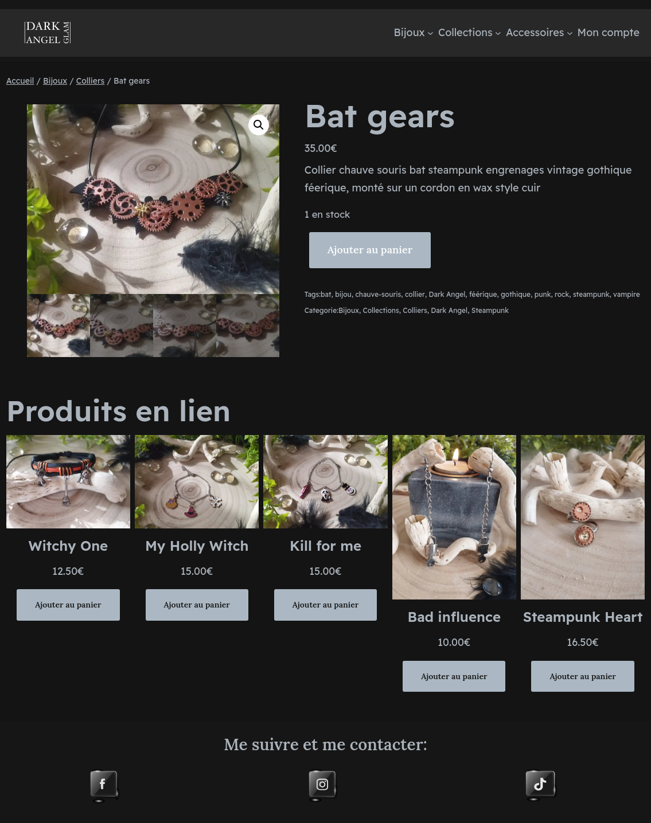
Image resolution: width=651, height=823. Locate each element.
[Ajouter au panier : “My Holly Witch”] (197, 604)
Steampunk (490, 310)
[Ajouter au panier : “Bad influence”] (454, 676)
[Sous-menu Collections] (498, 33)
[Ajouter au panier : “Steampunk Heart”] (582, 676)
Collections (381, 310)
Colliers (90, 81)
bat (326, 294)
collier (415, 294)
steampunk (591, 294)
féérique (483, 294)
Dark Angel (447, 294)
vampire (626, 294)
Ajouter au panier (370, 249)
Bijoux (55, 81)
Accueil (20, 81)
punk (543, 294)
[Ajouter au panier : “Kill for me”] (325, 604)
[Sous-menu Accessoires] (570, 33)
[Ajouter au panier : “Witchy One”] (68, 604)
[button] (258, 125)
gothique (516, 294)
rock (562, 294)
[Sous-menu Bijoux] (430, 33)
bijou (343, 294)
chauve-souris (378, 294)
